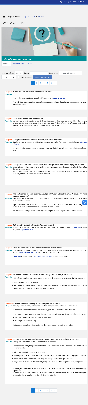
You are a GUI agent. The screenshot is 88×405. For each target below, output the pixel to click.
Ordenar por (54, 73)
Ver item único (18, 63)
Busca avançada (26, 77)
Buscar (26, 73)
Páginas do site (14, 17)
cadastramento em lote (28, 252)
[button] (72, 2)
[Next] (55, 83)
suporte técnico (59, 98)
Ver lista (6, 63)
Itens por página (7, 73)
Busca (30, 63)
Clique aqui (77, 227)
